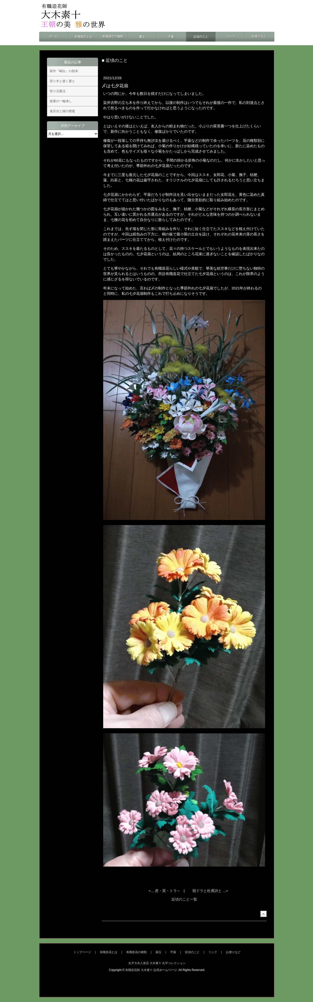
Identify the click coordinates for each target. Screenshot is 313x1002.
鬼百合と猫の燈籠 (62, 111)
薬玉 (158, 952)
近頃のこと (192, 952)
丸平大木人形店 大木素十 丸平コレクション (157, 963)
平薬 (173, 952)
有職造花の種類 (136, 952)
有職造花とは (108, 952)
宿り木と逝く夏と (62, 81)
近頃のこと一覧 (184, 899)
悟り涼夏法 (58, 91)
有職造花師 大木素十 (138, 970)
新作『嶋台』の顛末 (64, 71)
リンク (212, 952)
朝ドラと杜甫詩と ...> (210, 891)
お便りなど (233, 952)
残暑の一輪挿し (61, 101)
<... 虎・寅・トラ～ (165, 891)
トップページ (82, 952)
